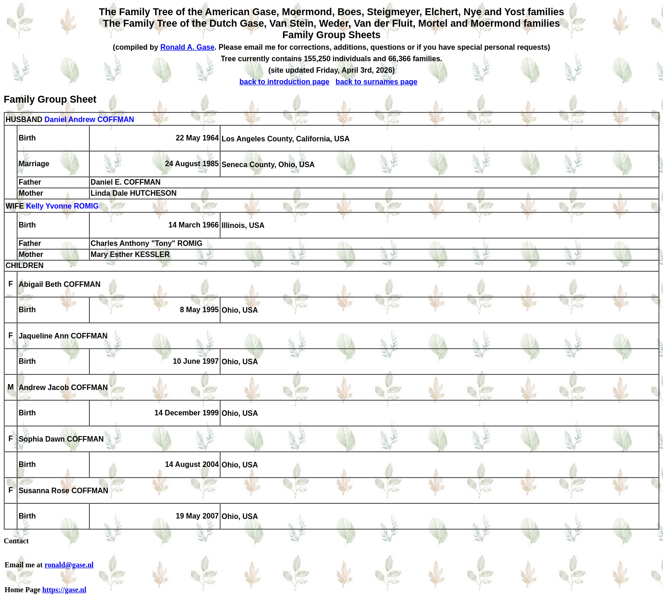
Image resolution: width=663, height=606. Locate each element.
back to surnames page (377, 82)
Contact (16, 541)
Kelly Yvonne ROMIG (62, 206)
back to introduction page (284, 82)
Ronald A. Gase (187, 47)
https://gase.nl (64, 590)
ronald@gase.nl (69, 565)
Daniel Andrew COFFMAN (89, 119)
